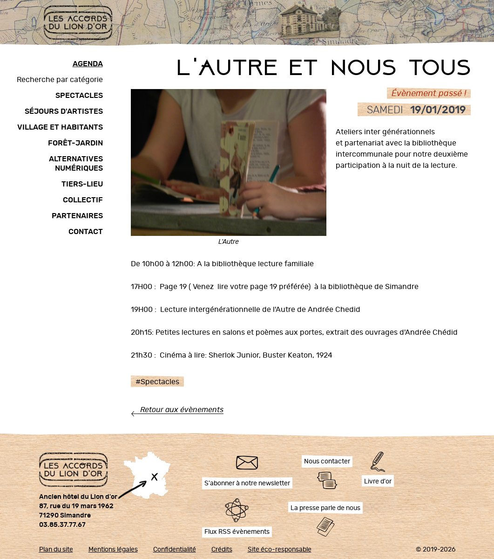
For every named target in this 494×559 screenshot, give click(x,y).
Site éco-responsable (279, 549)
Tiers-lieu (82, 184)
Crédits (221, 549)
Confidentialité (174, 549)
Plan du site (56, 549)
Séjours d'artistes (64, 111)
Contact (85, 231)
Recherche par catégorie (60, 79)
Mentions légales (113, 549)
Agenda (88, 64)
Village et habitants (60, 127)
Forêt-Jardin (75, 143)
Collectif (83, 200)
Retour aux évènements (181, 410)
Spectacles (79, 95)
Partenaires (77, 216)
